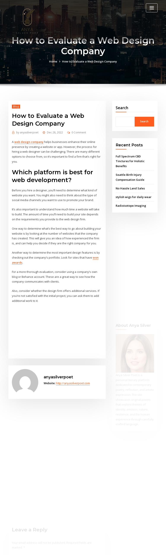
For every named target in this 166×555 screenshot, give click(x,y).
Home (53, 61)
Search (122, 107)
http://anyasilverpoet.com (73, 383)
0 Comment (79, 132)
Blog (16, 106)
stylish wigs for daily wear (134, 197)
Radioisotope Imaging (131, 206)
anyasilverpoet (27, 132)
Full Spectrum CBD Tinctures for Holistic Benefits (130, 161)
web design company (28, 142)
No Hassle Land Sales (130, 188)
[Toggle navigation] (152, 7)
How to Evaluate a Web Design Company (89, 61)
